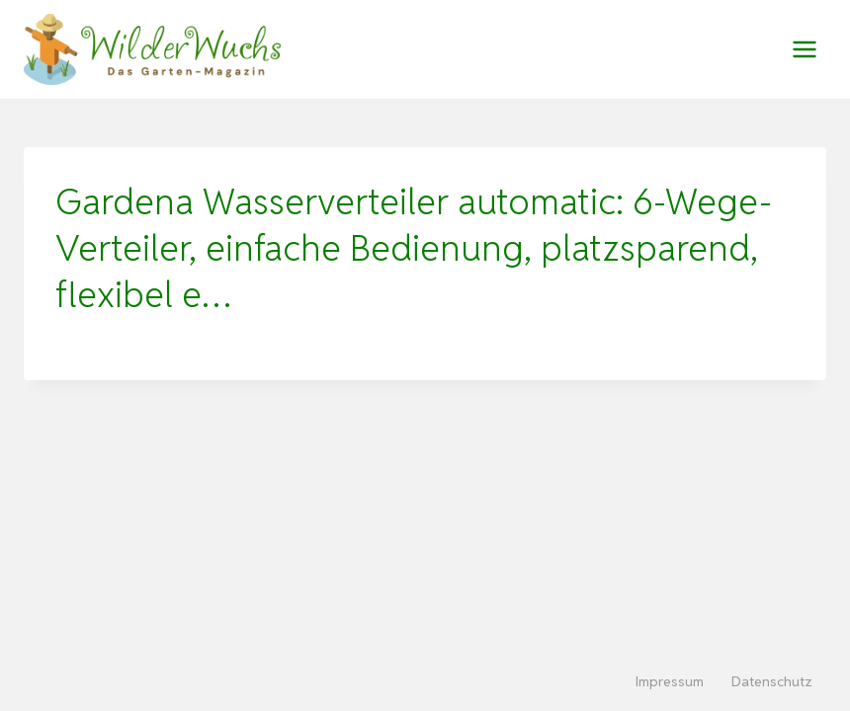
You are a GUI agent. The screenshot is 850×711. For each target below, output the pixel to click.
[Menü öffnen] (804, 49)
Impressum (670, 681)
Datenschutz (771, 681)
